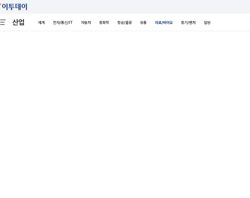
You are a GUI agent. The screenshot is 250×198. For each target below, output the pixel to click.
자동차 (86, 22)
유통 (143, 22)
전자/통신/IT (63, 22)
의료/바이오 (164, 22)
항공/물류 (124, 22)
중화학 (104, 22)
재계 (41, 22)
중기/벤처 (188, 22)
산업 (18, 22)
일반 (207, 22)
